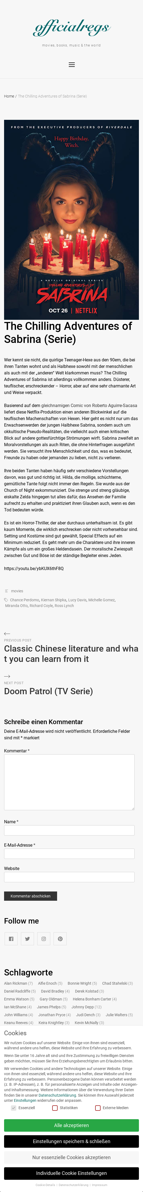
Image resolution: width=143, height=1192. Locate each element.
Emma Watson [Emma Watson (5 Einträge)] (19, 999)
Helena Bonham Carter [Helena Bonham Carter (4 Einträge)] (95, 999)
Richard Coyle (41, 605)
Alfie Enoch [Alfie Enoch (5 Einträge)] (50, 983)
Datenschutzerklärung (53, 1095)
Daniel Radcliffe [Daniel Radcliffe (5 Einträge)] (20, 991)
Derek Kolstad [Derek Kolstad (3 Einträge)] (89, 991)
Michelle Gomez (101, 600)
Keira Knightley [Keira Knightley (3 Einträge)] (54, 1023)
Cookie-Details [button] (42, 1185)
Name (11, 821)
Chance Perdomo (24, 600)
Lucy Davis (77, 600)
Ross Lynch (64, 605)
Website (11, 868)
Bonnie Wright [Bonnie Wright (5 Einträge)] (82, 983)
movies (17, 591)
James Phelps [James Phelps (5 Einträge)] (51, 1007)
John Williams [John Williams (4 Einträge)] (18, 1015)
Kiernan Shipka (53, 600)
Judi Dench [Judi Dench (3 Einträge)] (88, 1015)
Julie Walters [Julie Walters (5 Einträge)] (119, 1015)
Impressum (95, 1185)
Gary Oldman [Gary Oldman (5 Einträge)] (54, 999)
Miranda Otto (16, 605)
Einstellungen (21, 1100)
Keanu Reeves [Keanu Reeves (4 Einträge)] (18, 1023)
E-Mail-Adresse (19, 845)
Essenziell (19, 1107)
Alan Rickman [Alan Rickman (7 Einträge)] (18, 983)
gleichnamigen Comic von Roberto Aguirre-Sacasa (89, 405)
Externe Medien (107, 1107)
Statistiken (61, 1107)
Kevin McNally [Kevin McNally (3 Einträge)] (89, 1023)
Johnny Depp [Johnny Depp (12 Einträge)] (87, 1007)
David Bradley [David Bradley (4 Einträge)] (55, 991)
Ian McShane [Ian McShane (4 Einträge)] (18, 1007)
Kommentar (17, 750)
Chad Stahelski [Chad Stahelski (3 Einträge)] (117, 983)
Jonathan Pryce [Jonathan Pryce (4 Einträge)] (54, 1015)
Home (10, 96)
